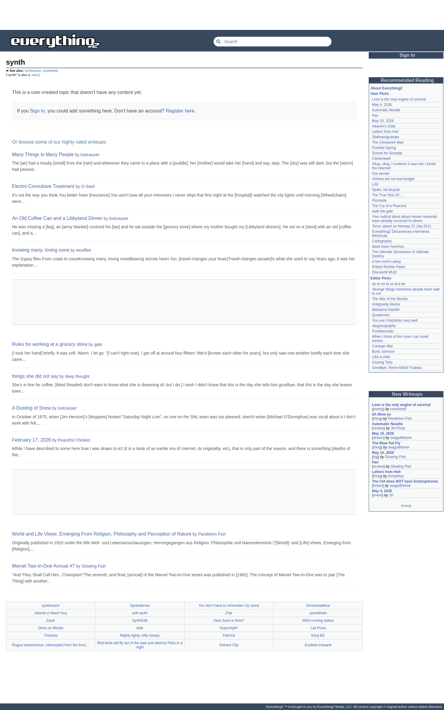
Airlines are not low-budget (393, 179)
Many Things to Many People (43, 154)
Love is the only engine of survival (399, 99)
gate (98, 344)
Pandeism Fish (212, 534)
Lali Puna (317, 628)
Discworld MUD (384, 272)
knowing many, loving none (40, 250)
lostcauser (90, 154)
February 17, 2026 (31, 440)
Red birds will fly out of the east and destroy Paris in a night (139, 645)
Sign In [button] (407, 55)
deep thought (77, 376)
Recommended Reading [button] (407, 80)
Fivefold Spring (384, 148)
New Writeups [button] (407, 394)
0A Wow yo (381, 414)
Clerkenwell (381, 158)
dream (378, 438)
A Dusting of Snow (31, 408)
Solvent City (228, 645)
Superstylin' (229, 628)
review (378, 428)
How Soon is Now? (229, 620)
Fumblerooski (383, 331)
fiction (377, 486)
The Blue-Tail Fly (386, 443)
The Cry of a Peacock (389, 206)
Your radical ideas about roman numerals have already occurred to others (404, 219)
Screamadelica (318, 605)
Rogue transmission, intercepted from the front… (50, 645)
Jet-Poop (398, 428)
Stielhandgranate (385, 137)
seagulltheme (400, 438)
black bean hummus (388, 246)
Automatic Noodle (386, 110)
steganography (384, 326)
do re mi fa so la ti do (388, 284)
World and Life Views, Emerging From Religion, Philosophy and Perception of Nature (102, 533)
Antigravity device (386, 304)
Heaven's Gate (384, 126)
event (377, 495)
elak (140, 628)
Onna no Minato (50, 628)
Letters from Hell (385, 132)
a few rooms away (386, 261)
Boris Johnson (383, 351)
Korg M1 (318, 635)
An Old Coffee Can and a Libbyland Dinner (57, 218)
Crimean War (382, 346)
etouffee (83, 250)
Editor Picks (380, 278)
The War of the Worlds (390, 299)
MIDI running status (317, 620)
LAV (375, 184)
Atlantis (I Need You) (50, 613)
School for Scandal (387, 153)
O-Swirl (88, 186)
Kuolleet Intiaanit (318, 645)
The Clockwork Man (388, 142)
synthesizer (33, 70)
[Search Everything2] (272, 42)
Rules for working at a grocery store (50, 344)
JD (391, 495)
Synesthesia (139, 605)
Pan (375, 115)
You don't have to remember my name (229, 605)
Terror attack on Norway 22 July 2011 (401, 226)
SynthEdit (139, 620)
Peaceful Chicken (74, 440)
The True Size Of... (387, 195)
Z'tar (228, 613)
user (35, 75)
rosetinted (398, 409)
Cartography (382, 241)
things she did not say (35, 376)
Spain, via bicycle (386, 190)
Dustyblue (396, 476)
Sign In (37, 110)
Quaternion (381, 315)
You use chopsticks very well (394, 320)
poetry (378, 409)
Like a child (381, 357)
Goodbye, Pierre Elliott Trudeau (397, 368)
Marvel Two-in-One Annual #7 (43, 565)
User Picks (379, 94)
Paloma (229, 635)
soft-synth (140, 613)
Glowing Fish (94, 566)
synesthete (50, 70)
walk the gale (382, 211)
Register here (180, 110)
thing (377, 418)
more (406, 505)
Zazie (50, 620)
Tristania (51, 635)
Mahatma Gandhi (385, 310)
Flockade (379, 200)
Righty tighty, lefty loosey (140, 635)
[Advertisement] (222, 14)
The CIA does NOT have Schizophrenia (405, 481)
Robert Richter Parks (388, 267)
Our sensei (380, 173)
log (375, 457)
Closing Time (382, 362)
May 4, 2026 (382, 105)
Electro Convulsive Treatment (43, 186)
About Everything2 (386, 88)
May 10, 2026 (383, 121)
